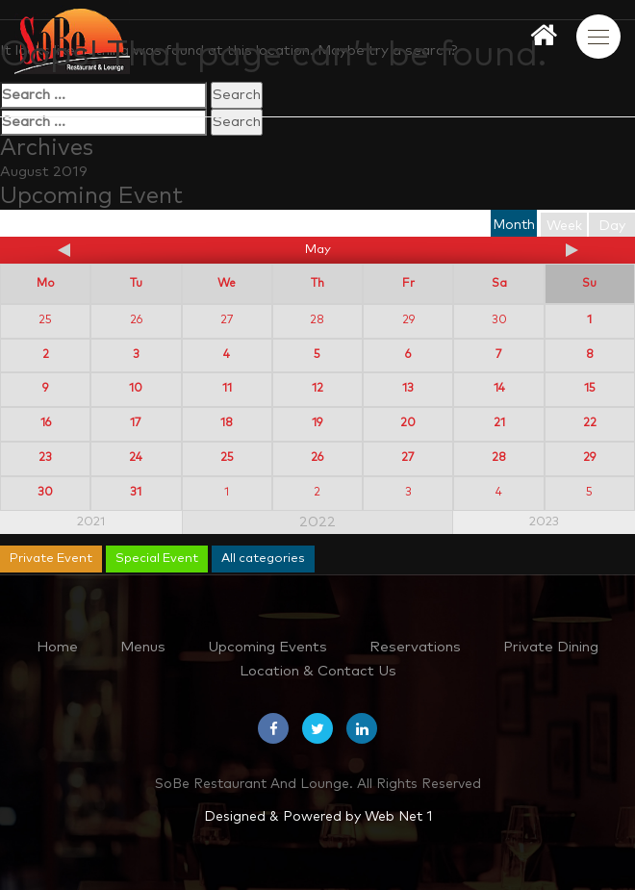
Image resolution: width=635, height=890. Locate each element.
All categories (263, 558)
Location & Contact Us (318, 671)
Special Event (156, 558)
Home (57, 647)
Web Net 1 (398, 817)
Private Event (51, 558)
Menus (142, 647)
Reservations (415, 647)
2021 (91, 522)
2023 (544, 522)
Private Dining (550, 647)
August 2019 (44, 172)
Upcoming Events (267, 647)
